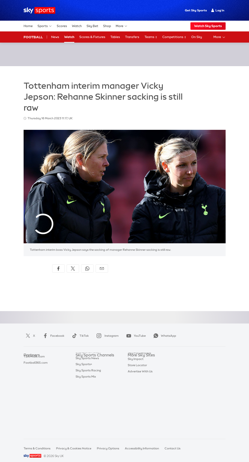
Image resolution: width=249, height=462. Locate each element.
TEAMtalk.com (34, 369)
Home (28, 25)
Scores (62, 25)
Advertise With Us (140, 406)
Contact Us (172, 443)
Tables (115, 36)
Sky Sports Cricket (88, 375)
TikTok (79, 330)
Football (33, 37)
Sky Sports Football (89, 369)
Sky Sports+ (84, 412)
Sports (44, 26)
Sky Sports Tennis (88, 393)
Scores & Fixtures (92, 36)
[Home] (39, 10)
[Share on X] (73, 263)
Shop (107, 25)
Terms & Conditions (37, 443)
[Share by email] (102, 263)
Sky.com (134, 356)
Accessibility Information (142, 443)
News (55, 36)
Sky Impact (135, 393)
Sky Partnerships (139, 387)
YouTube (135, 330)
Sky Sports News (87, 406)
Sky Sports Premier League (94, 362)
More (122, 26)
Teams (150, 37)
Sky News (134, 362)
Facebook (52, 330)
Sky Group (135, 375)
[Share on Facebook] (58, 263)
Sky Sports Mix (86, 424)
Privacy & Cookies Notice (73, 443)
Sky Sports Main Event (91, 356)
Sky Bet (92, 25)
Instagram (107, 330)
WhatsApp (164, 330)
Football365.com (36, 375)
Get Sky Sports (196, 10)
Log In (217, 10)
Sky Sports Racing (88, 418)
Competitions (174, 37)
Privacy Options (108, 443)
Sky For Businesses (141, 381)
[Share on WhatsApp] (87, 263)
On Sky (196, 36)
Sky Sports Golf (86, 381)
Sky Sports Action (88, 399)
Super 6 (29, 362)
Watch (77, 25)
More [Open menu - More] (219, 37)
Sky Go (133, 369)
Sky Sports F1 (85, 387)
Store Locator (137, 399)
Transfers (132, 36)
